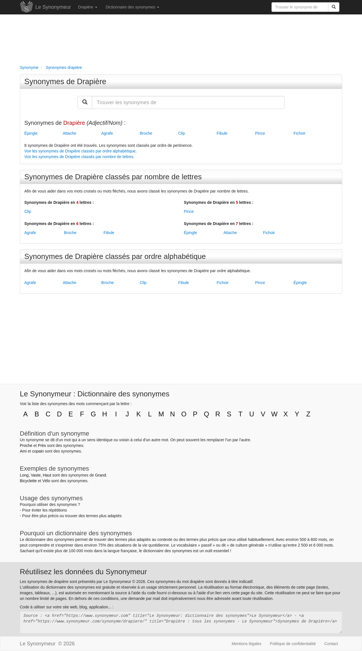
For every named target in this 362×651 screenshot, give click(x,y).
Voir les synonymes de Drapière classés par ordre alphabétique (79, 151)
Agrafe (107, 133)
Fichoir (299, 133)
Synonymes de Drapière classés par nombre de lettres (113, 176)
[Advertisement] (181, 38)
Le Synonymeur (53, 7)
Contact (331, 643)
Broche (146, 133)
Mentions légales (246, 643)
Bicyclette (28, 481)
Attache (69, 133)
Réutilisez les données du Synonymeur (83, 571)
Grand (100, 475)
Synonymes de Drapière (65, 81)
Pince (260, 133)
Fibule (222, 133)
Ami (23, 451)
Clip (181, 133)
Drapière (87, 7)
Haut (47, 475)
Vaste (36, 475)
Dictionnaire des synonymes (132, 7)
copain (38, 451)
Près (42, 445)
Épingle (31, 133)
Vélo (46, 481)
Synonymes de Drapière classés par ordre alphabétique (115, 256)
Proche (26, 445)
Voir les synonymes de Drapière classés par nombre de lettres (78, 156)
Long (24, 475)
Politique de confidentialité (293, 643)
